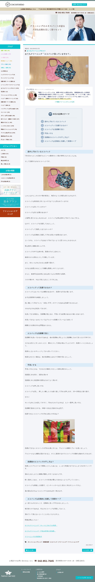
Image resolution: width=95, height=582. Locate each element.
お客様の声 (60, 572)
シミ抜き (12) (4, 57)
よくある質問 (40, 572)
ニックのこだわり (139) (7, 126)
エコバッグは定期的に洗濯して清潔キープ (60, 141)
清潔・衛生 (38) (5, 50)
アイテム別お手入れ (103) (8, 132)
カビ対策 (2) (4, 71)
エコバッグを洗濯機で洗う (54, 129)
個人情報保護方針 (42, 574)
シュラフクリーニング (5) (8, 74)
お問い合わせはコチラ (79, 4)
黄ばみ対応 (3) (5, 160)
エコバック (53, 542)
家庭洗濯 (46, 542)
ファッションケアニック (10, 212)
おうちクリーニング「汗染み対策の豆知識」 (40, 531)
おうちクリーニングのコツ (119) (10, 88)
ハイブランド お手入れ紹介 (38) (9, 108)
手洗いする (49, 133)
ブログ (10, 46)
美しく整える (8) (5, 164)
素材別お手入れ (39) (6, 136)
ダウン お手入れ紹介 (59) (8, 115)
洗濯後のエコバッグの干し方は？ (57, 137)
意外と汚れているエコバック (55, 121)
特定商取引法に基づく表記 (44, 578)
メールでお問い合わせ (84, 577)
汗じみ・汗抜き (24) (6, 139)
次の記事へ (87, 550)
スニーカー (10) (5, 112)
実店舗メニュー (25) (6, 61)
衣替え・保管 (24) (6, 67)
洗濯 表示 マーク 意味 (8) (8, 81)
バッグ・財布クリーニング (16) (9, 98)
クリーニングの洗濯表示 (33, 536)
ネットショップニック (35, 542)
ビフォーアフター (10, 146)
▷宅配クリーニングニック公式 (64, 102)
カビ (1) (3, 150)
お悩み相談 (10, 171)
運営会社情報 (26, 572)
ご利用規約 (40, 576)
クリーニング (62, 542)
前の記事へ (30, 550)
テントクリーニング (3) (7, 78)
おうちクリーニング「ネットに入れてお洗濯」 (41, 525)
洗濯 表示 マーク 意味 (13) (8, 102)
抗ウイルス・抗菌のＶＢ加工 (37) (10, 119)
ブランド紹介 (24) (6, 64)
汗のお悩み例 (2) (5, 181)
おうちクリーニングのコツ (36, 51)
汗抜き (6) (4, 157)
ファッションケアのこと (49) (9, 95)
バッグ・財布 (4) (5, 105)
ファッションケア (73, 542)
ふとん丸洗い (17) (6, 54)
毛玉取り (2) (4, 91)
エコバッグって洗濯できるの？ (56, 125)
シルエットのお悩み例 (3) (8, 178)
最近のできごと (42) (6, 122)
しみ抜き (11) (4, 153)
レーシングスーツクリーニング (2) (10, 84)
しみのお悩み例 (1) (6, 174)
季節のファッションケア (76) (9, 129)
